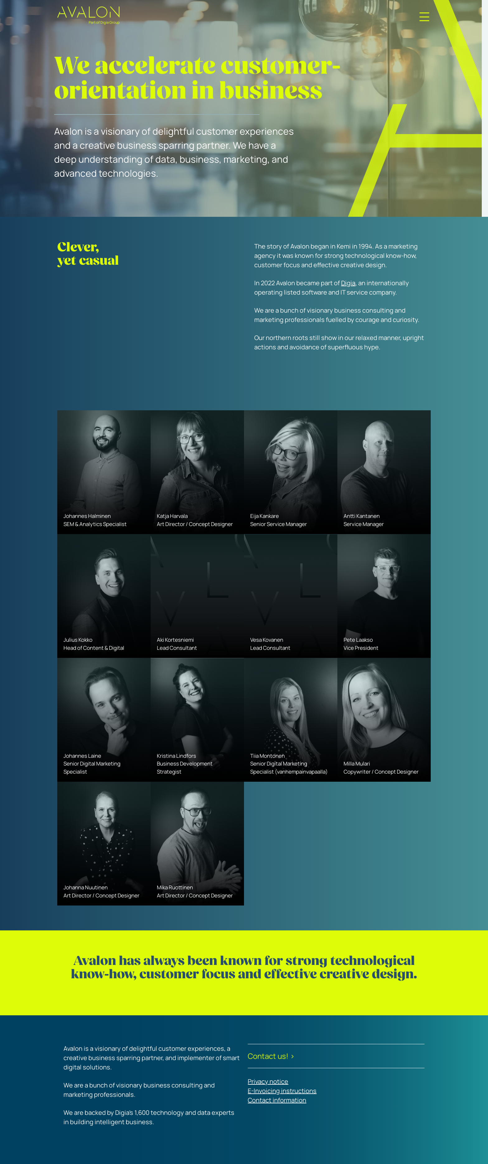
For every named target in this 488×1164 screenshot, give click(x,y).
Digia (348, 283)
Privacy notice (268, 1081)
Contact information (277, 1100)
